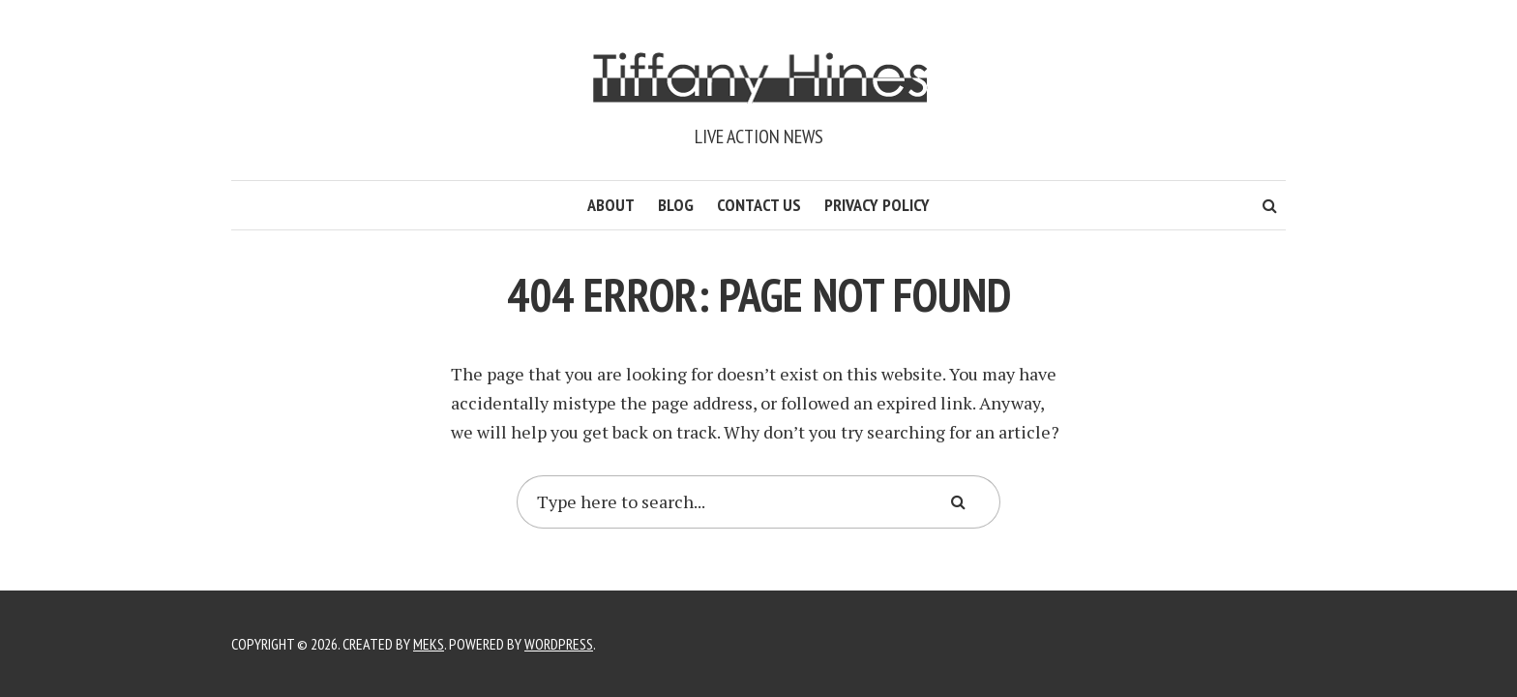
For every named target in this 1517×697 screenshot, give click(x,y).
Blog (676, 205)
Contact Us (759, 205)
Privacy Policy (877, 205)
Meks (428, 643)
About (611, 205)
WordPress (558, 643)
